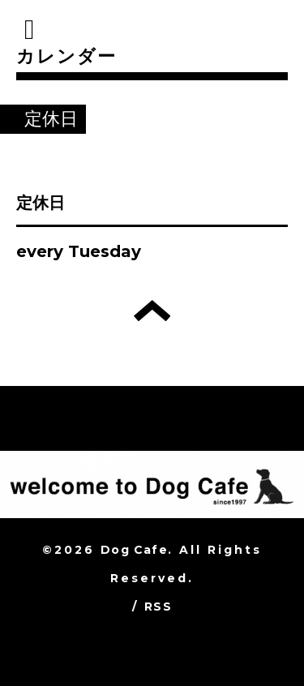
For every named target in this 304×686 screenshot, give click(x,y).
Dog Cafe (134, 549)
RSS (158, 606)
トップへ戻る (152, 310)
